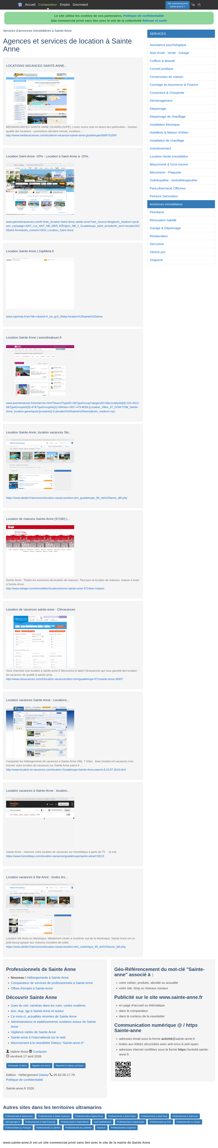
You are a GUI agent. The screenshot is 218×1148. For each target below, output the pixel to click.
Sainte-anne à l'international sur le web (38, 1037)
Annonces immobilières (166, 204)
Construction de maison (166, 76)
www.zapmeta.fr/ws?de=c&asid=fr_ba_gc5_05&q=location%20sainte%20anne (54, 316)
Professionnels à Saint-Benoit (75, 1122)
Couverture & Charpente (167, 92)
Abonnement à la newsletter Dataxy (47, 1043)
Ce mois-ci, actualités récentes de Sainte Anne (44, 1016)
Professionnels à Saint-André (130, 1122)
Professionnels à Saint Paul (154, 1116)
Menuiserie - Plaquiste (165, 172)
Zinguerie (156, 260)
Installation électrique (165, 124)
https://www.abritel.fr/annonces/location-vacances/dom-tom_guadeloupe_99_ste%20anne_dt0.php (66, 497)
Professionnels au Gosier (188, 1122)
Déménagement (161, 100)
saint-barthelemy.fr (102, 1122)
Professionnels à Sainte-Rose (89, 1116)
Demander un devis (17, 1065)
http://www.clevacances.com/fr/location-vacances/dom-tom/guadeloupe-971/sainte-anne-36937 (64, 679)
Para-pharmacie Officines (168, 188)
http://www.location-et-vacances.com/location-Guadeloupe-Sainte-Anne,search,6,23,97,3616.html (66, 769)
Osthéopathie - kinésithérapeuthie (173, 180)
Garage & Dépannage (165, 228)
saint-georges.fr (12, 1122)
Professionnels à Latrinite (48, 1127)
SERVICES (158, 33)
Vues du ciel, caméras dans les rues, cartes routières (48, 1005)
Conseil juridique (161, 68)
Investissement (160, 148)
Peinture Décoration (164, 196)
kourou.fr (101, 1127)
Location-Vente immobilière (169, 156)
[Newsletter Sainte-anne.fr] (193, 4)
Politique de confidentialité (143, 15)
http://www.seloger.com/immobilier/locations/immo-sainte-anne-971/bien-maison (55, 588)
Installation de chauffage (167, 140)
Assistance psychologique (168, 45)
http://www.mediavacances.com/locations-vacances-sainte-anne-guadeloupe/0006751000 (61, 135)
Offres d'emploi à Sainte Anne (32, 988)
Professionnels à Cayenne (123, 1127)
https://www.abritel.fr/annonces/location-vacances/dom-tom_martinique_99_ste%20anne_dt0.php (66, 946)
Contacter (40, 1051)
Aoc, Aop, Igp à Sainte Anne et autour (37, 1011)
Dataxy (44, 1075)
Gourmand (80, 4)
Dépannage (158, 108)
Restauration (159, 236)
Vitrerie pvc (158, 252)
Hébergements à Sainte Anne (48, 977)
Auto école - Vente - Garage (169, 52)
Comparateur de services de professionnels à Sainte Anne (52, 983)
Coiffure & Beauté (162, 61)
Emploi (65, 4)
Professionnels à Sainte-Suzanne (54, 1116)
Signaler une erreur (41, 1065)
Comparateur (47, 4)
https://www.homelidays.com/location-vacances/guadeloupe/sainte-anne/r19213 (55, 856)
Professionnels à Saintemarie (19, 1116)
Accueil (30, 4)
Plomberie (157, 212)
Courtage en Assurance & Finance (174, 84)
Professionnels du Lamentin (79, 1127)
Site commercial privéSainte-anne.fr (177, 5)
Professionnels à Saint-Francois (40, 1122)
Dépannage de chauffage (167, 116)
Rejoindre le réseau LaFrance (70, 1065)
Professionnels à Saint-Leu (185, 1116)
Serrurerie (157, 244)
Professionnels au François (18, 1127)
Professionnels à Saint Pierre (122, 1116)
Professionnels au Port (160, 1122)
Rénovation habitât (163, 220)
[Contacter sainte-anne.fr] (199, 4)
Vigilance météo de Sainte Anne (33, 1032)
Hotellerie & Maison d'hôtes (169, 132)
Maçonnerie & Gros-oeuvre (169, 164)
